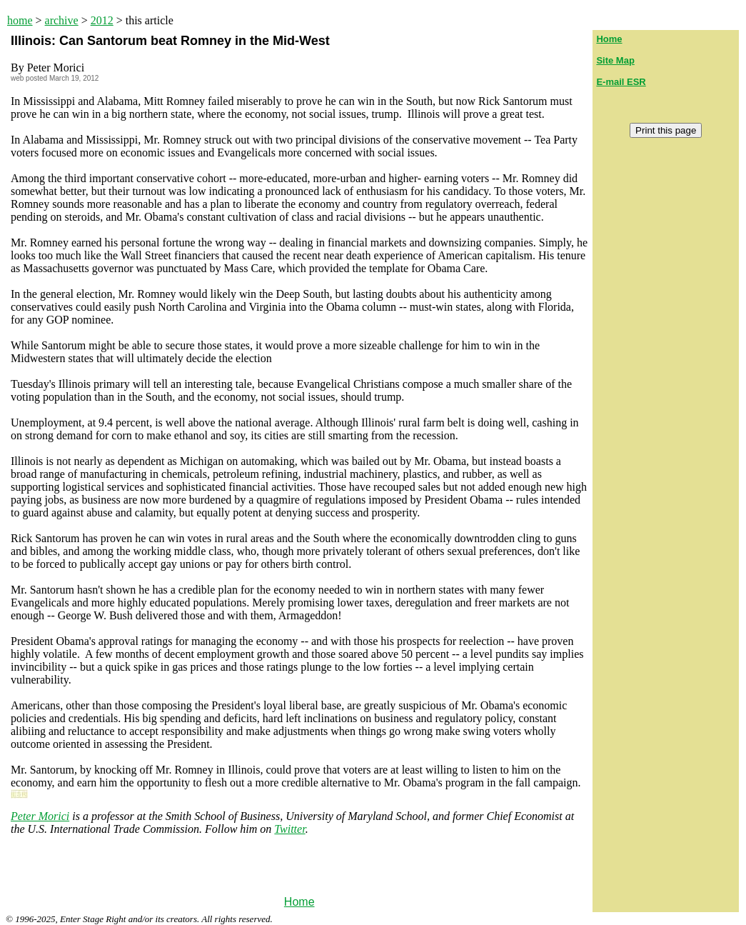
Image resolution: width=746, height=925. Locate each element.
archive (62, 20)
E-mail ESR (620, 81)
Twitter (289, 829)
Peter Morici (40, 816)
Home (299, 902)
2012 (102, 20)
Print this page (665, 130)
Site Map (615, 60)
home (20, 20)
